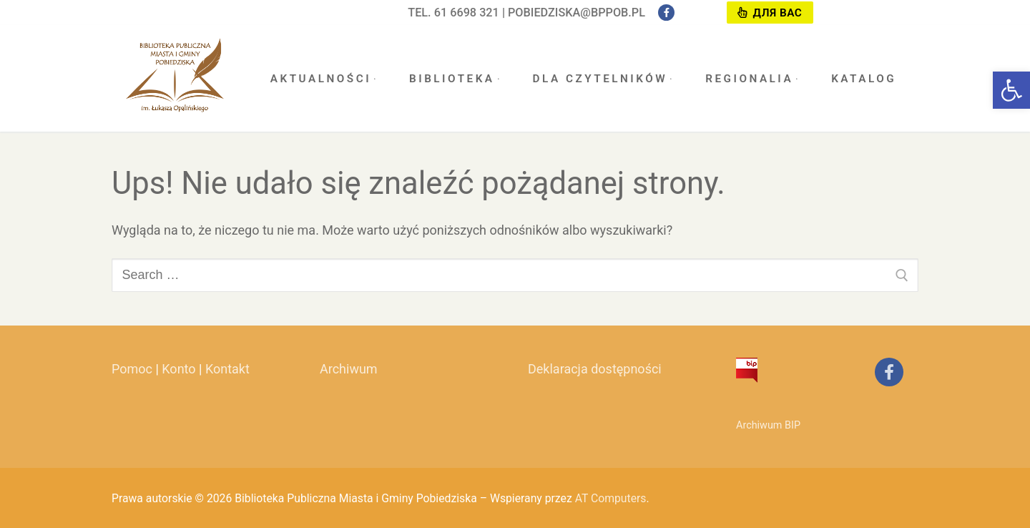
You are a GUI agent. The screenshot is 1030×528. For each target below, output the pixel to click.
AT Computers (611, 498)
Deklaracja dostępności (595, 368)
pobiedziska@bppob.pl (576, 12)
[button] (1011, 90)
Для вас (769, 12)
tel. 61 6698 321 (453, 12)
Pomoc (132, 368)
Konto (178, 368)
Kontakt (227, 368)
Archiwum (349, 368)
